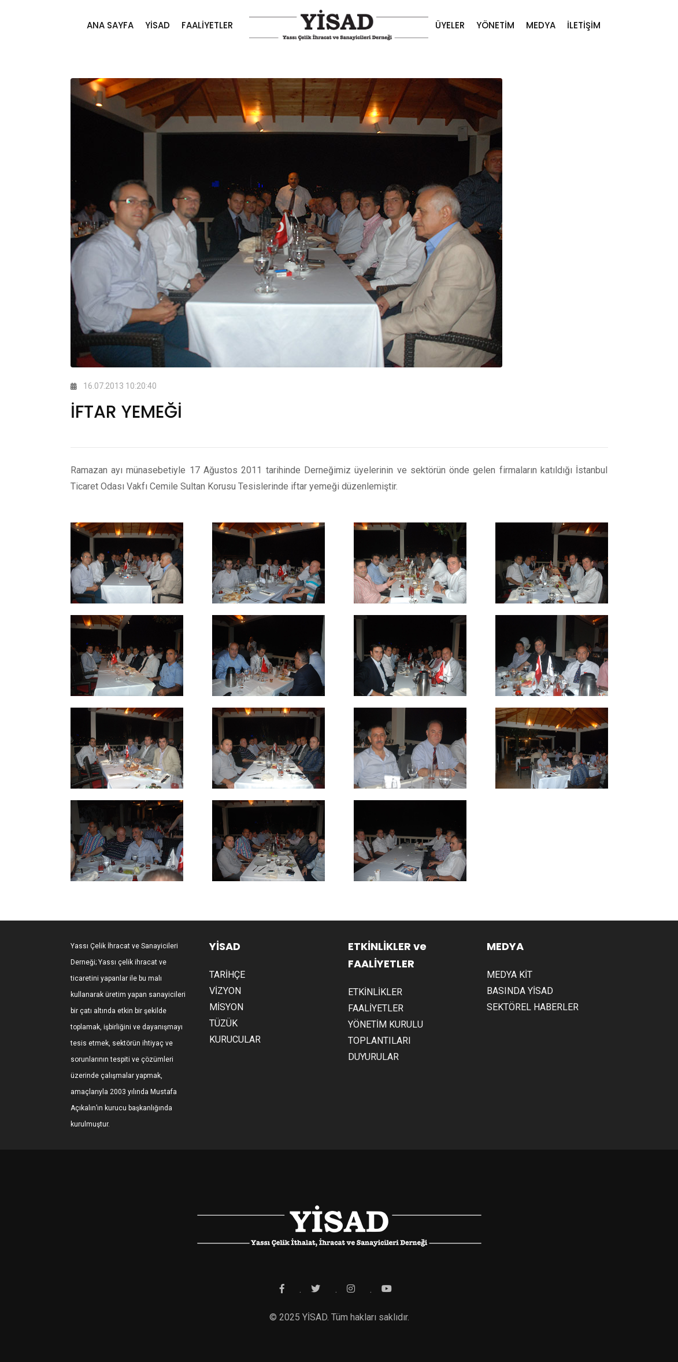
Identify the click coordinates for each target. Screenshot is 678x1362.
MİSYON (226, 1007)
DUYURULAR (373, 1056)
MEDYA (540, 25)
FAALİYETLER (207, 25)
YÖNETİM (495, 25)
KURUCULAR (235, 1039)
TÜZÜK (223, 1023)
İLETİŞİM (584, 25)
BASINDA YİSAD (520, 990)
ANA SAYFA (110, 25)
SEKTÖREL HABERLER (533, 1007)
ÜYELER (450, 25)
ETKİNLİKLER (375, 991)
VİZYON (225, 990)
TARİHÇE (227, 974)
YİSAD (157, 25)
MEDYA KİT (509, 974)
